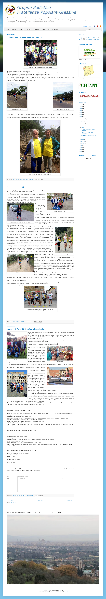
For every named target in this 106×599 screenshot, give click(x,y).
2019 (81, 110)
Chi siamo (85, 26)
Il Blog (7, 29)
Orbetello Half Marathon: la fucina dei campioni (25, 37)
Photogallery (28, 29)
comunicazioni (83, 40)
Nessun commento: (29, 179)
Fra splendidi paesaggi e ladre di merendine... (24, 187)
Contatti (90, 26)
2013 (81, 149)
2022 (81, 104)
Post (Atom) (13, 502)
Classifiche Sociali (45, 29)
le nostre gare (89, 39)
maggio (83, 125)
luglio (82, 121)
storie (80, 39)
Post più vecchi (70, 500)
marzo (82, 139)
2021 (81, 106)
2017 (81, 114)
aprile (82, 127)
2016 (81, 116)
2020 (81, 108)
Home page (40, 500)
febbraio (83, 141)
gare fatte (91, 37)
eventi (80, 37)
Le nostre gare (55, 29)
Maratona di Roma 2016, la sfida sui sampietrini (25, 329)
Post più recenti (10, 500)
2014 (81, 147)
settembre (83, 119)
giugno (82, 123)
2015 (81, 145)
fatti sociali (97, 39)
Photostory (36, 29)
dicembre (83, 118)
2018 (81, 112)
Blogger (66, 591)
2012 (81, 151)
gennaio (83, 143)
